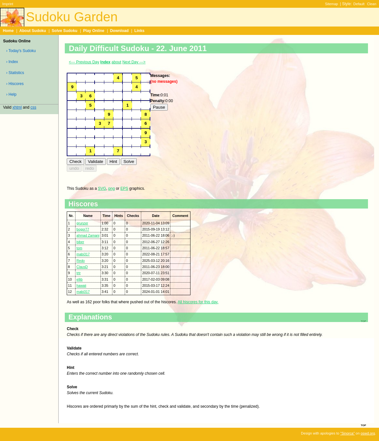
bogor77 (82, 229)
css (33, 107)
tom (79, 248)
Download (119, 30)
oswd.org (368, 433)
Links (139, 30)
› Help (11, 94)
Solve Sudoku (64, 30)
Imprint (7, 4)
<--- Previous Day (84, 62)
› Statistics (15, 72)
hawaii (81, 285)
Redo (80, 261)
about (116, 62)
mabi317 (83, 254)
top (363, 425)
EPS (124, 188)
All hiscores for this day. (198, 302)
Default (359, 4)
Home (8, 30)
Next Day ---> (134, 62)
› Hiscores (15, 83)
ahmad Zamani (87, 235)
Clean (371, 4)
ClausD (82, 267)
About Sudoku (32, 30)
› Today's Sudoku (21, 50)
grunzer (82, 223)
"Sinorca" (347, 433)
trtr (78, 273)
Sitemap (331, 4)
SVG (102, 188)
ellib (79, 279)
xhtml (17, 107)
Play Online (93, 30)
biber (80, 242)
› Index (12, 61)
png (111, 188)
